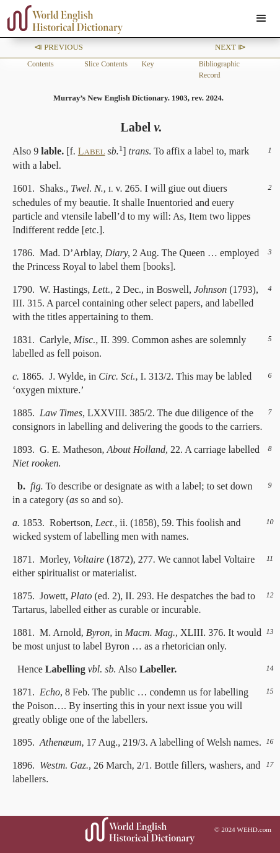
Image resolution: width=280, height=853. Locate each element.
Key (148, 64)
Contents (40, 64)
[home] (62, 19)
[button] (261, 18)
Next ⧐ (230, 47)
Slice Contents (106, 64)
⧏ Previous (58, 47)
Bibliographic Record (219, 69)
